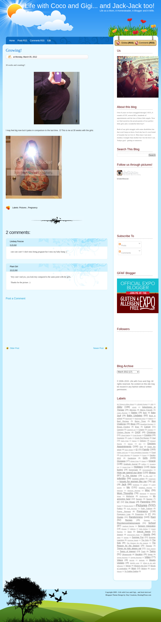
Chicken (150, 430)
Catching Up (131, 430)
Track (143, 551)
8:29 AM (13, 245)
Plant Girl (14, 266)
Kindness (136, 485)
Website (141, 560)
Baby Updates (134, 415)
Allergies (132, 410)
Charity (141, 430)
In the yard (147, 476)
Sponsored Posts (133, 535)
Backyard (128, 418)
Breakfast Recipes (146, 424)
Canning (120, 430)
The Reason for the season (137, 543)
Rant (153, 517)
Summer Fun (138, 537)
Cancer (147, 427)
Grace (143, 461)
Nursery (139, 499)
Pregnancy (32, 208)
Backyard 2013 (140, 418)
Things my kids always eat (129, 548)
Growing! (14, 50)
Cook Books (137, 435)
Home (12, 40)
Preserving (139, 514)
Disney (130, 444)
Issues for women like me (133, 481)
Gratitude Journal (131, 464)
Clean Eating (125, 435)
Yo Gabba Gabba (131, 571)
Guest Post (126, 467)
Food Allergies (125, 455)
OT (118, 502)
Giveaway (121, 461)
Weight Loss (134, 563)
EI (137, 449)
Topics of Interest (128, 551)
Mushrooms (143, 496)
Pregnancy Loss (123, 514)
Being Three (140, 421)
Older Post (14, 348)
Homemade (133, 470)
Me (128, 487)
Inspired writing (138, 479)
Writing (144, 569)
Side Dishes (143, 529)
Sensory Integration (147, 526)
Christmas (151, 432)
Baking (150, 418)
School (152, 523)
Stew (118, 537)
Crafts (129, 438)
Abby (119, 407)
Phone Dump (128, 506)
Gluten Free (134, 461)
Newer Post (98, 348)
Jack (123, 484)
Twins (153, 551)
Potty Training (146, 508)
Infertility (121, 478)
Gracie (152, 461)
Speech (120, 535)
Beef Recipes (123, 421)
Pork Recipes (132, 508)
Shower (124, 529)
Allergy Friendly (146, 410)
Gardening (132, 458)
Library (145, 485)
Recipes (128, 520)
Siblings (133, 529)
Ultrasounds (127, 554)
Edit (48, 40)
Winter (128, 566)
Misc (147, 490)
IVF (154, 481)
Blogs (133, 424)
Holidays (138, 467)
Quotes (120, 517)
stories (126, 537)
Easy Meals (129, 450)
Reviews (147, 520)
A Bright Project (142, 404)
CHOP (138, 432)
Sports (146, 534)
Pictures (23, 208)
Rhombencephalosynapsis (128, 523)
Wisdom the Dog (140, 566)
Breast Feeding (123, 427)
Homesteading (147, 470)
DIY (140, 444)
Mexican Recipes (133, 490)
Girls (145, 458)
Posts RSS (22, 40)
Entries (125, 43)
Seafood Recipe (128, 526)
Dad (154, 438)
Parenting (145, 501)
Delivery (143, 441)
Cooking (147, 435)
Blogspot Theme (112, 595)
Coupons (120, 438)
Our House (130, 502)
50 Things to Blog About (125, 404)
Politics (120, 508)
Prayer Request (124, 511)
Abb (151, 404)
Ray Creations (131, 595)
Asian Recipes (122, 413)
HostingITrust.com (144, 595)
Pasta (119, 506)
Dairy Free (125, 441)
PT (149, 514)
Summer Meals (132, 540)
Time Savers (151, 548)
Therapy (149, 546)
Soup (129, 532)
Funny (144, 455)
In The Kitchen (130, 476)
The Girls (145, 540)
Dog (141, 447)
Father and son (122, 452)
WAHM (131, 560)
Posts (122, 245)
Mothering (130, 496)
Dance (134, 441)
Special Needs (144, 531)
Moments (143, 493)
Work (133, 568)
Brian (137, 427)
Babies (134, 413)
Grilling (143, 464)
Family (145, 449)
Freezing (136, 455)
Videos (120, 560)
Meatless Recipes (145, 487)
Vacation (139, 554)
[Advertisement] (30, 323)
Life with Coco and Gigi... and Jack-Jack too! (89, 5)
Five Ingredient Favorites (140, 452)
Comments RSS (37, 40)
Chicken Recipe (123, 432)
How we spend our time (129, 472)
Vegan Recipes (122, 557)
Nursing (149, 499)
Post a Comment (15, 298)
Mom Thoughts (125, 493)
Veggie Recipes (136, 557)
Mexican (120, 490)
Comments (144, 43)
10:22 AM (13, 270)
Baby (145, 413)
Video (148, 557)
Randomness (136, 517)
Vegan (150, 554)
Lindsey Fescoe (17, 241)
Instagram (152, 479)
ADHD (134, 407)
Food (153, 452)
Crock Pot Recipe (142, 438)
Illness (152, 472)
